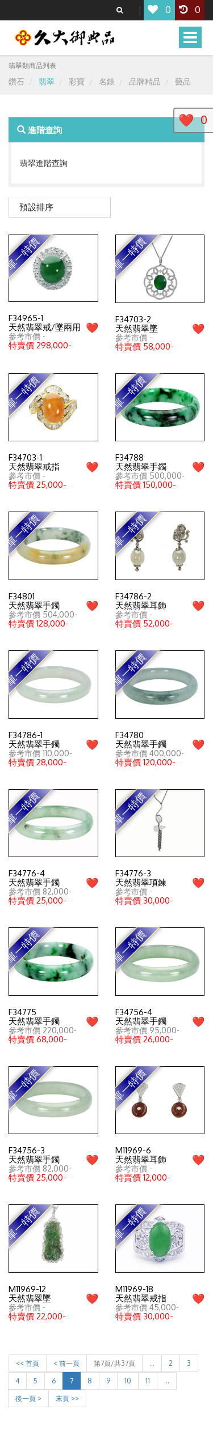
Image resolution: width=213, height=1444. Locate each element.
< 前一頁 (66, 1363)
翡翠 (47, 81)
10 (127, 1381)
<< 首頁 (27, 1363)
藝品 (183, 81)
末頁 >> (67, 1398)
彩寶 (77, 81)
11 (147, 1381)
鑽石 (16, 81)
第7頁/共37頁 (114, 1363)
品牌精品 (145, 81)
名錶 (107, 81)
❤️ (92, 327)
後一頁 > (28, 1398)
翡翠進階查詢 (44, 163)
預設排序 (36, 207)
